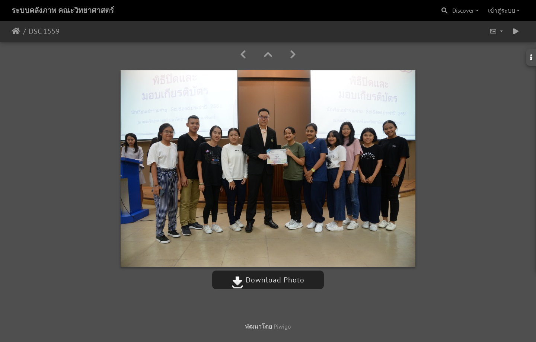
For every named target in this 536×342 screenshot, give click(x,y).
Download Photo (268, 280)
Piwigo (282, 326)
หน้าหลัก (16, 31)
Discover (463, 10)
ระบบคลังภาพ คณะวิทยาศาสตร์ (63, 10)
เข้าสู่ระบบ (501, 10)
